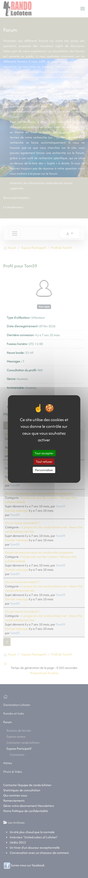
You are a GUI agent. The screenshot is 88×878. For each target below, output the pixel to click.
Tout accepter (44, 453)
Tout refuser (44, 461)
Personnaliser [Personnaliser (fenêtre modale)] (44, 470)
